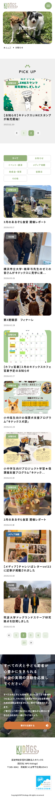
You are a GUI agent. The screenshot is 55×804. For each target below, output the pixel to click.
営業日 (39, 171)
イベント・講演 (15, 164)
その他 (15, 178)
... (45, 635)
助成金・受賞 (15, 171)
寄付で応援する (27, 725)
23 (24, 642)
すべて (15, 158)
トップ (8, 47)
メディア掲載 (39, 164)
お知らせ (39, 158)
